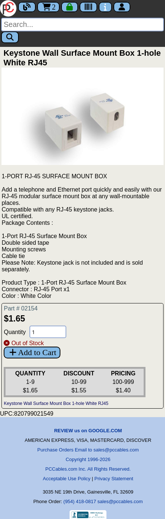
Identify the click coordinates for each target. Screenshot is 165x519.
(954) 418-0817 (79, 501)
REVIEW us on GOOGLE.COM (88, 430)
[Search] (82, 24)
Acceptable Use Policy (66, 478)
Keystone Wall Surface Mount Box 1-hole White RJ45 (56, 403)
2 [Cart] (48, 7)
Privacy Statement (113, 478)
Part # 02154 (21, 308)
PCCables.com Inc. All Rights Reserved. (88, 469)
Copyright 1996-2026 (88, 459)
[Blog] (27, 7)
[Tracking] (88, 7)
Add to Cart (32, 352)
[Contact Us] (105, 7)
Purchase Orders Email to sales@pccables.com (87, 450)
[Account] (121, 7)
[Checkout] (69, 7)
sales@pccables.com (120, 501)
